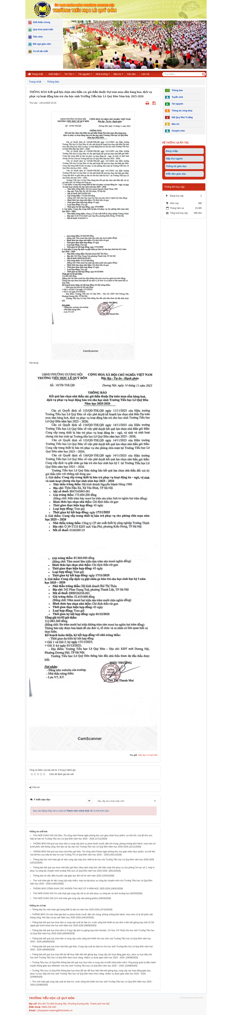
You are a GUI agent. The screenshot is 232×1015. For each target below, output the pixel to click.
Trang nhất (35, 74)
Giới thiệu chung (39, 22)
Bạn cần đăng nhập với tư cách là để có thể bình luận (71, 811)
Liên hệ (145, 74)
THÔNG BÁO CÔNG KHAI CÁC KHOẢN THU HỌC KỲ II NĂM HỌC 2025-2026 (71, 888)
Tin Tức (68, 74)
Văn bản (131, 74)
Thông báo (174, 90)
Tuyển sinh (174, 97)
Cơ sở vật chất (38, 51)
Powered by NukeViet (191, 997)
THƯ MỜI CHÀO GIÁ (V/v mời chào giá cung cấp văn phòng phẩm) (65, 898)
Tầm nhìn (35, 37)
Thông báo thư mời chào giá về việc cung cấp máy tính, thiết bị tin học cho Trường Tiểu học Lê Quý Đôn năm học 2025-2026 (93, 859)
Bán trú (117, 74)
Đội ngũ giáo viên (39, 44)
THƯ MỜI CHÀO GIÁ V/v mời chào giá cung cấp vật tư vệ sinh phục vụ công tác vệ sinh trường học (81, 893)
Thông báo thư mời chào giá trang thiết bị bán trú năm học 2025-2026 (66, 909)
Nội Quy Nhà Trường (179, 117)
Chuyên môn (175, 131)
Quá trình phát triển (40, 30)
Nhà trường (102, 74)
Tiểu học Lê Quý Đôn (148, 755)
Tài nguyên (84, 74)
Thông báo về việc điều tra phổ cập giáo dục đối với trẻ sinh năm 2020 (67, 875)
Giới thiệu (54, 74)
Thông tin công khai (178, 110)
